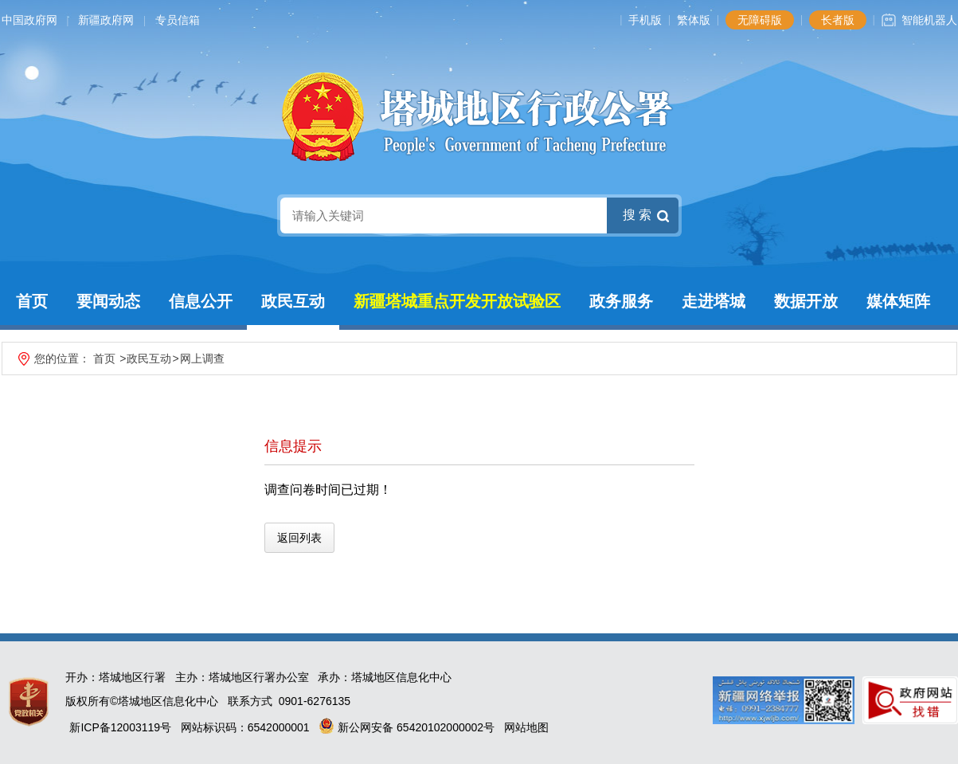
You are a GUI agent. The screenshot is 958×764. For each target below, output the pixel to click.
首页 (32, 301)
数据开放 (806, 301)
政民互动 (293, 301)
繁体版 (693, 20)
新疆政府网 (106, 20)
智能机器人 (929, 20)
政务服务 (621, 301)
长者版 (837, 20)
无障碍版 (759, 20)
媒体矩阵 (898, 301)
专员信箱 (177, 20)
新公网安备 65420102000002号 (407, 727)
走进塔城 (713, 301)
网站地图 (526, 727)
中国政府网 (29, 20)
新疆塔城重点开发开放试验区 (457, 301)
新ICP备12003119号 (120, 727)
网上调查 (202, 358)
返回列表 (299, 537)
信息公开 (201, 301)
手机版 (645, 20)
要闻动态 (108, 301)
